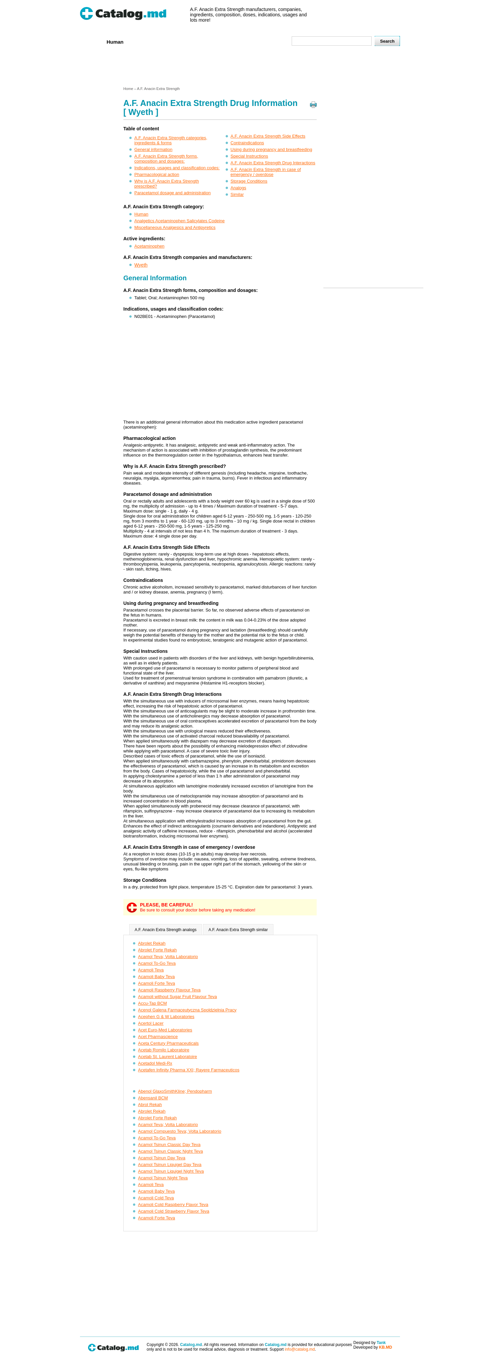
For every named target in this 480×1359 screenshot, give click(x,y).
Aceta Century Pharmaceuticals (168, 1043)
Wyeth (141, 265)
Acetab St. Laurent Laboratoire (167, 1056)
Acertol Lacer (151, 1023)
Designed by (369, 1342)
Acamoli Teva (151, 969)
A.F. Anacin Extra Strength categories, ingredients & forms (170, 140)
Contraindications (247, 142)
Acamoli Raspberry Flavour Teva (169, 989)
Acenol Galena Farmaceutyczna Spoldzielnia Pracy (187, 1009)
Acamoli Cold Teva (156, 1197)
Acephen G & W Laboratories (166, 1016)
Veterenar (143, 41)
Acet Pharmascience (158, 1036)
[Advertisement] (239, 68)
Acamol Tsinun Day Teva (161, 1157)
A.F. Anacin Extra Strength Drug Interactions (273, 162)
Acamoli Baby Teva (156, 976)
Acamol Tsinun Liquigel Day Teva (169, 1164)
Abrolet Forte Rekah (157, 949)
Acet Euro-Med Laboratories (165, 1029)
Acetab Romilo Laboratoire (163, 1049)
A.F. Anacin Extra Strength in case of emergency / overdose (266, 172)
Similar (237, 194)
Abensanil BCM (153, 1097)
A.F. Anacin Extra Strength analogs (165, 929)
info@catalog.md (300, 1349)
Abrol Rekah (150, 1104)
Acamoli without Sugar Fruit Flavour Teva (177, 996)
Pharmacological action (156, 174)
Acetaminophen (149, 246)
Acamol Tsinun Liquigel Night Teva (171, 1171)
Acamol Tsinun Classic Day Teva (169, 1144)
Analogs (238, 187)
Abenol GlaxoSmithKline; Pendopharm (175, 1091)
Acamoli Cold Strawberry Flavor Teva (173, 1211)
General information (153, 149)
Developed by (372, 1347)
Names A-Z (246, 41)
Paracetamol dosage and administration (172, 192)
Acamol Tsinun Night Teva (163, 1177)
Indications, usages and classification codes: (177, 167)
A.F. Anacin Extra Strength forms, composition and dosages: (166, 159)
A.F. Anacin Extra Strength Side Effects (268, 136)
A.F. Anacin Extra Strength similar (238, 929)
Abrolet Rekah (151, 943)
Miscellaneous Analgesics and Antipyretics (175, 227)
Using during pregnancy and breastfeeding (271, 149)
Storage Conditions (249, 181)
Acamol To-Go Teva (157, 963)
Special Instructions (249, 156)
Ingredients (211, 41)
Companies (176, 41)
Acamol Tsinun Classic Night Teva (170, 1151)
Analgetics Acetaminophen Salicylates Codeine (179, 220)
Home (91, 41)
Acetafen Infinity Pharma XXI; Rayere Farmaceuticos (188, 1069)
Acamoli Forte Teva (156, 983)
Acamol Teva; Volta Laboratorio (168, 956)
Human (115, 42)
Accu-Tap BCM (152, 1003)
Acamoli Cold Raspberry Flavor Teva (173, 1204)
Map (272, 41)
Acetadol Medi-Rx (155, 1063)
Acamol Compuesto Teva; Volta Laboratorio (179, 1131)
